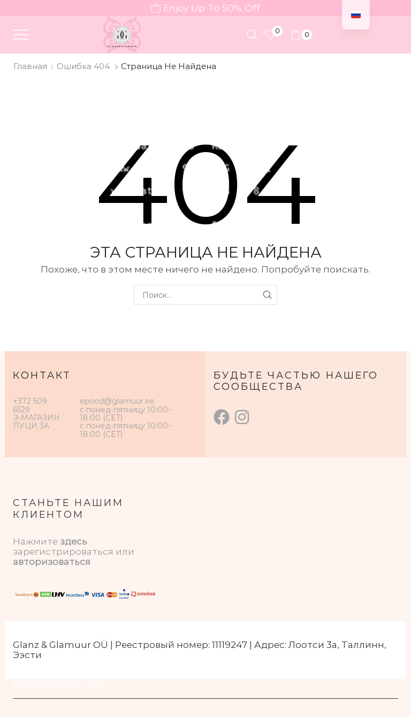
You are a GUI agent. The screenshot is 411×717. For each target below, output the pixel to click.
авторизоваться (51, 561)
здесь (73, 541)
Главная (30, 66)
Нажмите (36, 541)
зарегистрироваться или (73, 551)
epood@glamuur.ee (117, 401)
